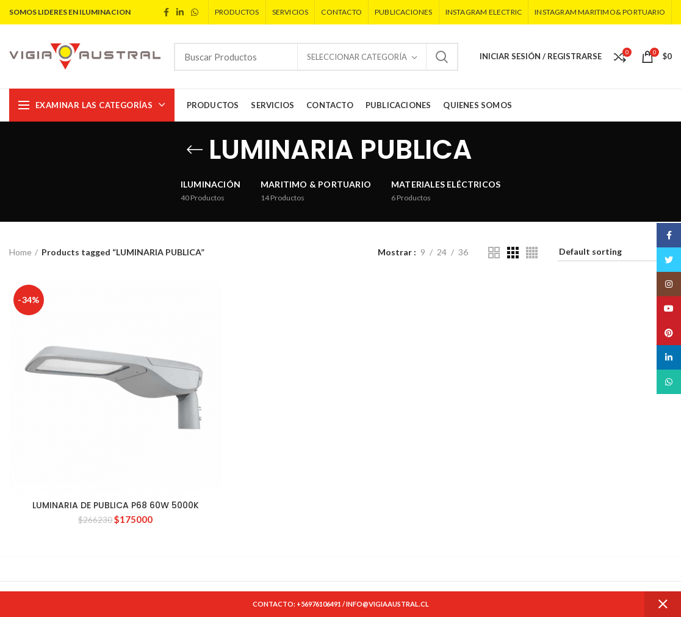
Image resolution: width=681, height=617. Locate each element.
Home (20, 252)
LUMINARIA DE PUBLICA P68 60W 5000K (115, 505)
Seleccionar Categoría (357, 57)
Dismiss (662, 604)
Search (442, 57)
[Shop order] (615, 253)
